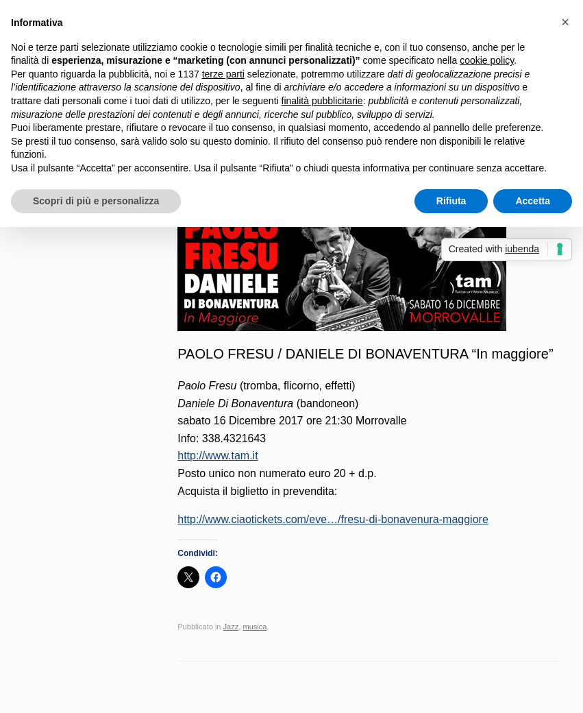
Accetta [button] (532, 200)
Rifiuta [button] (451, 200)
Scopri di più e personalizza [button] (96, 200)
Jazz (231, 627)
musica (254, 627)
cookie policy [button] (487, 60)
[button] (565, 22)
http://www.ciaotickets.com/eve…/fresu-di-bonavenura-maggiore (332, 519)
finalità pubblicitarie (322, 100)
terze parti (223, 74)
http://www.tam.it (217, 455)
